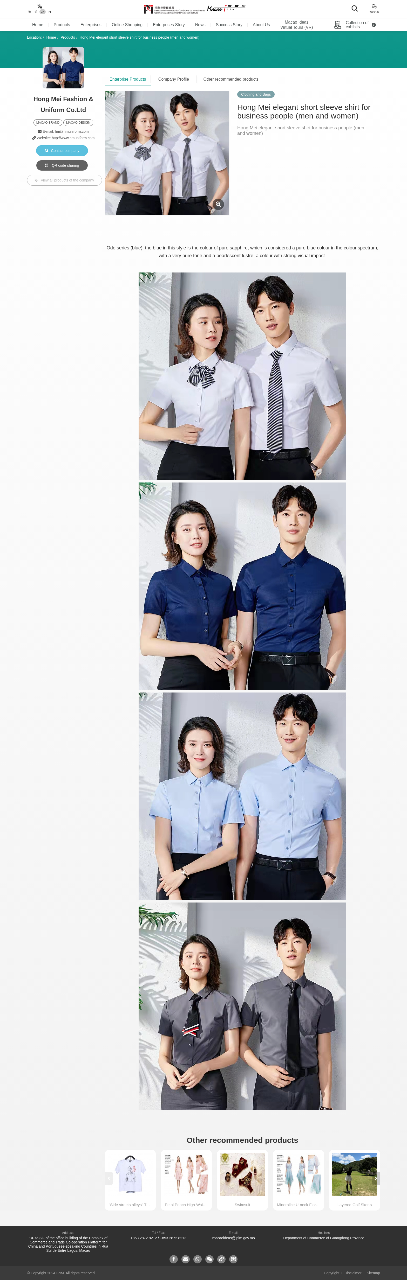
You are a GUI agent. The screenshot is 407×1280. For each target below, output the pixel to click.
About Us (261, 25)
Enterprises (90, 25)
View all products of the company (64, 180)
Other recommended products (231, 79)
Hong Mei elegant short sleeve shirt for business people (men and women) (139, 37)
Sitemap (373, 1273)
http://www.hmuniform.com (73, 138)
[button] (376, 1178)
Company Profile (173, 79)
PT (49, 11)
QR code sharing (62, 165)
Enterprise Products (128, 79)
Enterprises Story (169, 25)
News (200, 25)
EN (43, 11)
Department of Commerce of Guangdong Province (323, 1238)
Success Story (229, 25)
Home (37, 25)
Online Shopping (127, 25)
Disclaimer (352, 1273)
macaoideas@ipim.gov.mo (233, 1238)
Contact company (62, 151)
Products (62, 25)
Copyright (331, 1273)
